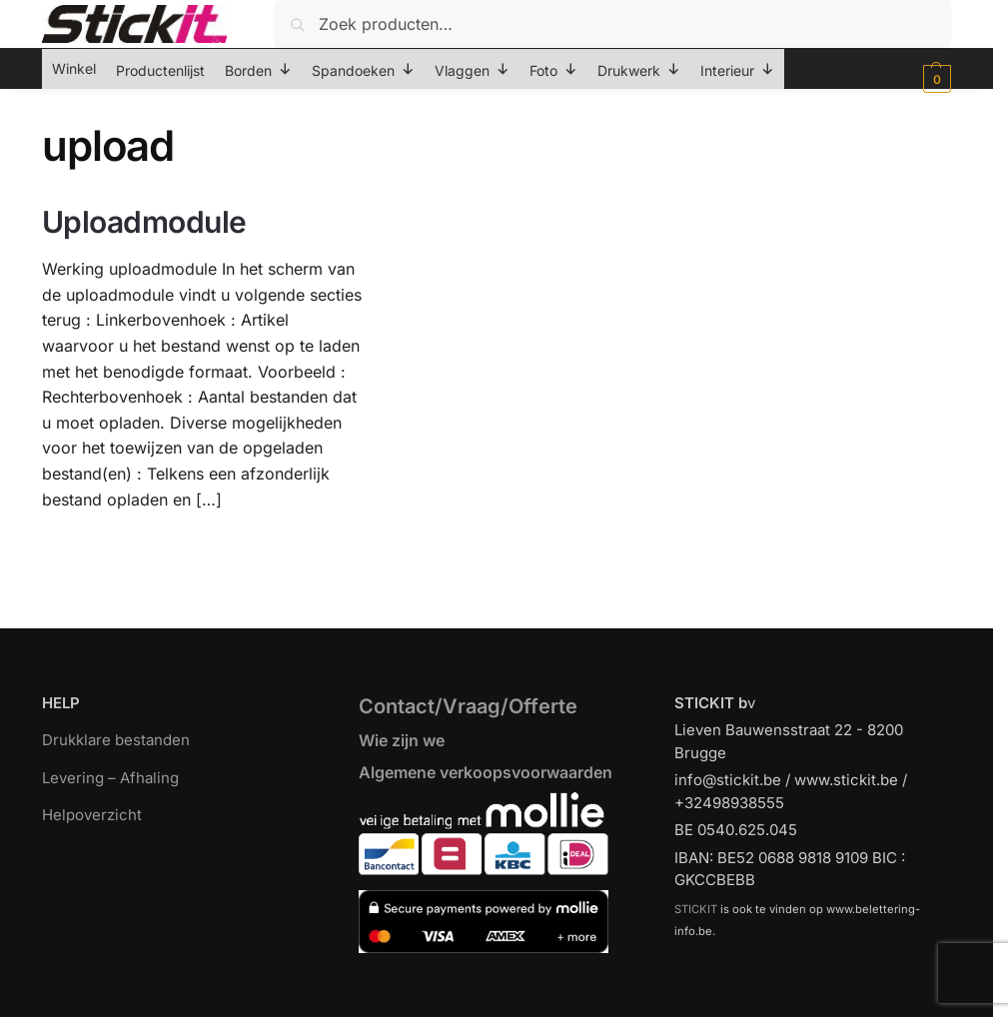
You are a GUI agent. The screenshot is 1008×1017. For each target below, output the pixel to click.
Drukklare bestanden (116, 739)
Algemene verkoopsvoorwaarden (485, 772)
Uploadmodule (144, 222)
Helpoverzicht (92, 814)
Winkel (74, 68)
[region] (504, 957)
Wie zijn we (402, 740)
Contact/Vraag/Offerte (468, 706)
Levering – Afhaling (110, 777)
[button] (934, 79)
